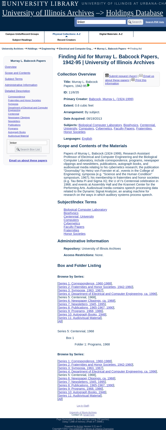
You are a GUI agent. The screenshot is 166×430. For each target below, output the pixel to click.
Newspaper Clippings (19, 117)
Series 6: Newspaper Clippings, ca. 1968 (86, 300)
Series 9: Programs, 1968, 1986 (80, 311)
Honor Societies (75, 132)
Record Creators (66, 40)
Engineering (48, 48)
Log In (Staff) (83, 406)
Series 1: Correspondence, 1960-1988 (84, 283)
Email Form (88, 415)
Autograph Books (17, 132)
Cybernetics (104, 128)
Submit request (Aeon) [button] (121, 76)
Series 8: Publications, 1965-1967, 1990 (85, 307)
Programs (13, 128)
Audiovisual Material (18, 136)
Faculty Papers (124, 128)
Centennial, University (79, 216)
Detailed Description (17, 91)
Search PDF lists (155, 21)
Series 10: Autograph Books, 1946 (81, 314)
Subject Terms (14, 78)
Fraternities (144, 128)
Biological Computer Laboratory (100, 125)
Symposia (13, 104)
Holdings (33, 48)
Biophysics (130, 125)
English (87, 138)
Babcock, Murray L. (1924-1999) (111, 99)
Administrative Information (21, 85)
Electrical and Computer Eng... (76, 48)
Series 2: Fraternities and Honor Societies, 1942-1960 (95, 287)
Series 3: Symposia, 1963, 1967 (80, 290)
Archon (80, 426)
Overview (11, 66)
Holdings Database (134, 13)
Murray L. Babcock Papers (111, 48)
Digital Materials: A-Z (110, 34)
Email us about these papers (28, 160)
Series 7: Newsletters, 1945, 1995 (81, 304)
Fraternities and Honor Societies (24, 100)
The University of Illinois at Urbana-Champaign (91, 429)
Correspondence (16, 96)
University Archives (12, 48)
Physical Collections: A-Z (66, 34)
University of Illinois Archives (48, 13)
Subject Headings (22, 40)
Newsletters (14, 121)
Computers (86, 128)
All (60, 321)
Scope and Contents (17, 72)
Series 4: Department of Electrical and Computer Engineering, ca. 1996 (107, 293)
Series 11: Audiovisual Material (79, 318)
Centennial (13, 114)
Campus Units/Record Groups (22, 34)
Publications (14, 125)
